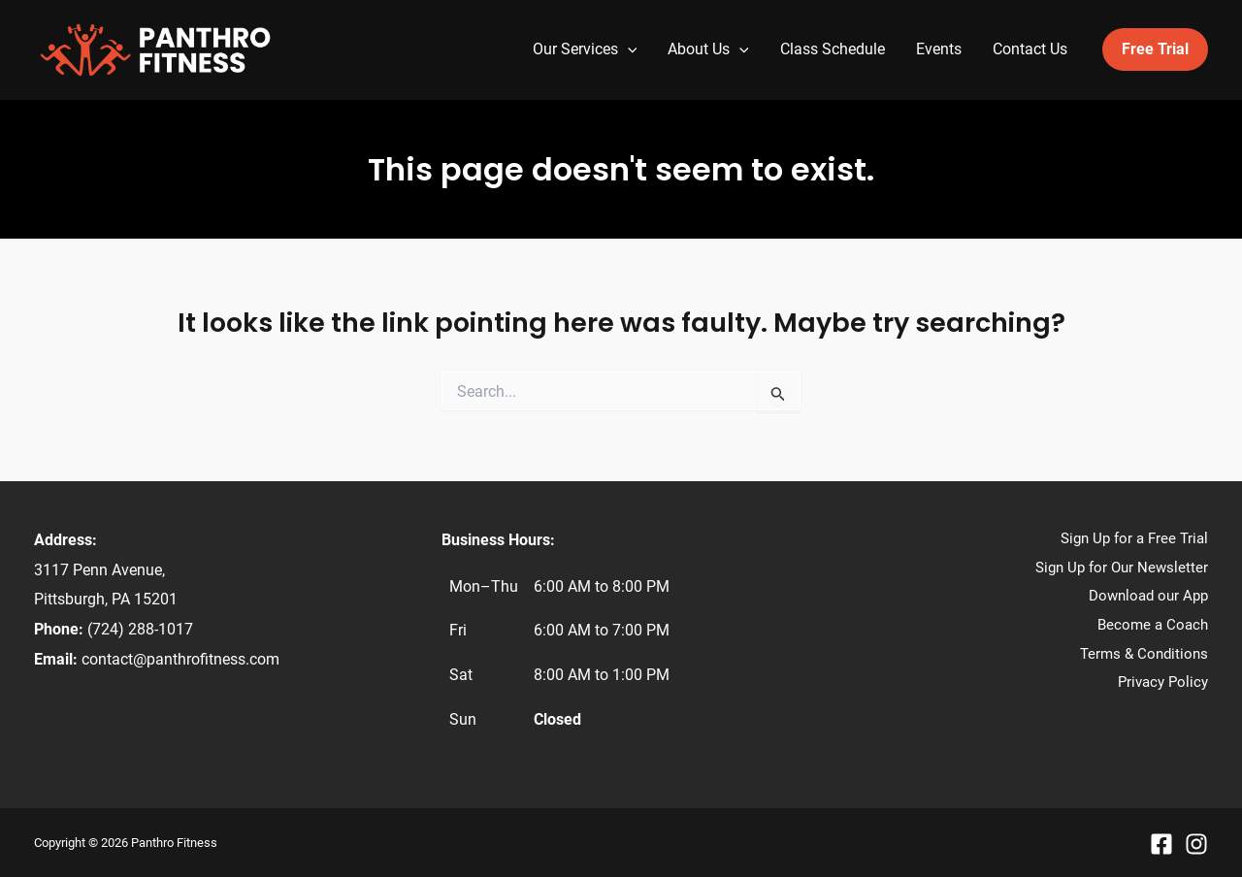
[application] (627, 49)
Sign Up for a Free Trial (1134, 538)
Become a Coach (1152, 624)
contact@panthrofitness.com (180, 659)
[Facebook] (1161, 844)
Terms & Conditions (1144, 654)
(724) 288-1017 (140, 629)
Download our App (1148, 595)
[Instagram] (1196, 844)
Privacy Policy (1163, 682)
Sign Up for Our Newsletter (1121, 567)
